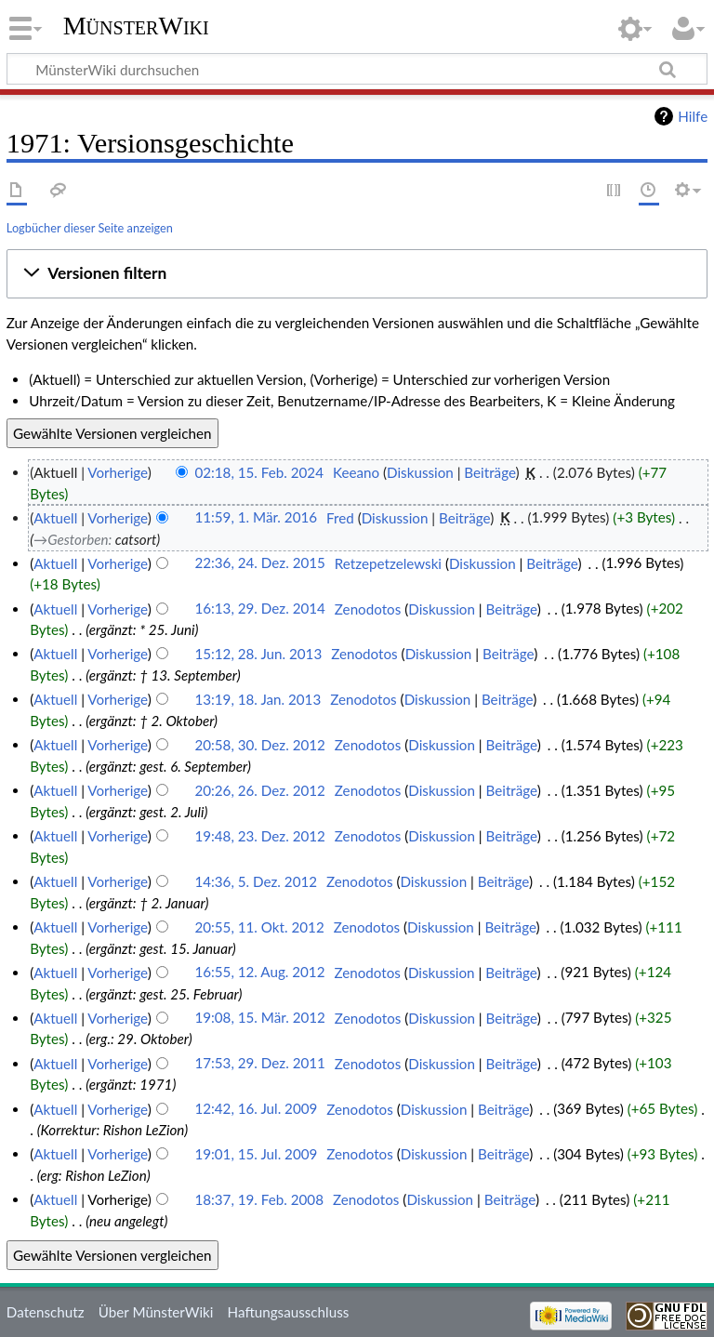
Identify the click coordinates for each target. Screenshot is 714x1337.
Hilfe (692, 116)
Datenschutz (46, 1312)
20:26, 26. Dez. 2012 (259, 790)
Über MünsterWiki (156, 1312)
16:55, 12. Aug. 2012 (259, 972)
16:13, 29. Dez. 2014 (259, 609)
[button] (357, 273)
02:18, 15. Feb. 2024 (259, 472)
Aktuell (55, 518)
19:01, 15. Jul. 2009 (255, 1153)
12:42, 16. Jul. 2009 (255, 1109)
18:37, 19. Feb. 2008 (259, 1199)
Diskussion (420, 472)
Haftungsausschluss (289, 1312)
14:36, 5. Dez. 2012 (255, 881)
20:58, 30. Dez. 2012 (259, 744)
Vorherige (117, 472)
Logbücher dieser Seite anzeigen (90, 227)
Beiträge (489, 472)
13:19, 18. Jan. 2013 (257, 699)
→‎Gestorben (70, 539)
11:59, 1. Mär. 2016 (255, 518)
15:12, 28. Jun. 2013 (258, 653)
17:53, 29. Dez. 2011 (259, 1063)
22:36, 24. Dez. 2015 (259, 563)
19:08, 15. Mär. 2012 (259, 1018)
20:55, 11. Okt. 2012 (259, 927)
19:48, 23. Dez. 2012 (259, 835)
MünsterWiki (136, 25)
